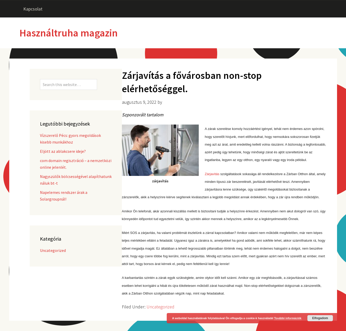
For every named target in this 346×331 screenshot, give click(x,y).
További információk (287, 318)
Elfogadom (320, 318)
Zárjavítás (212, 174)
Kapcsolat (33, 9)
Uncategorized (160, 307)
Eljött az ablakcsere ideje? (63, 151)
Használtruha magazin (68, 32)
